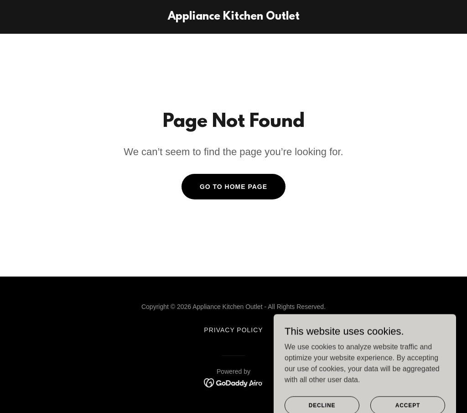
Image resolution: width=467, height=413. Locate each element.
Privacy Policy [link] (233, 330)
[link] (234, 17)
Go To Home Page (233, 186)
